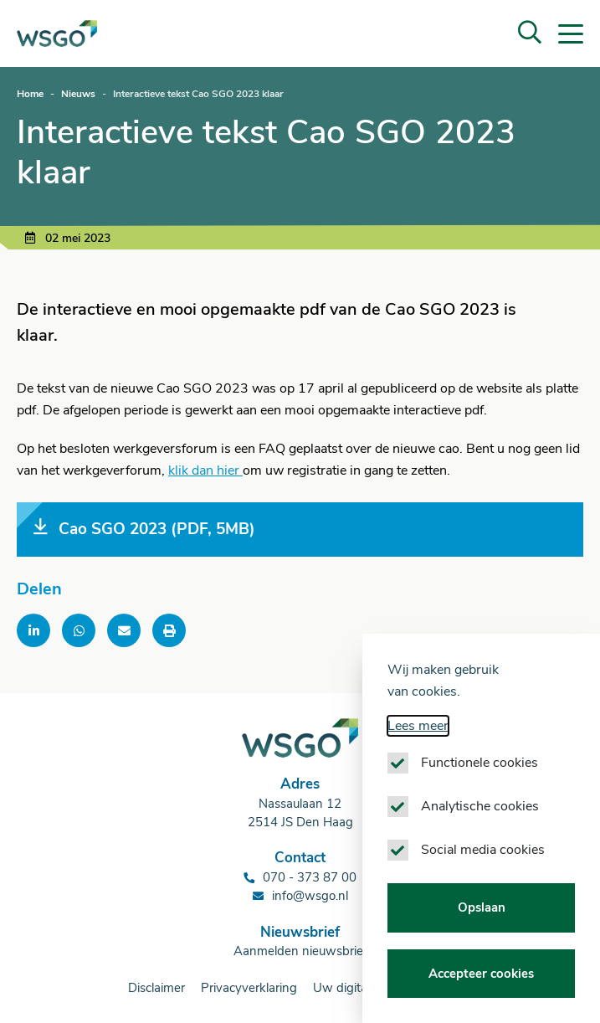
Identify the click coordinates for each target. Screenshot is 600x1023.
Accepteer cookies (481, 973)
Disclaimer (156, 987)
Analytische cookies (480, 806)
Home (30, 93)
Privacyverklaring (249, 987)
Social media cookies (483, 850)
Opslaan (481, 907)
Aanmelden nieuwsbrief (300, 951)
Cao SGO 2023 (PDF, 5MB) (144, 528)
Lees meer (418, 726)
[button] (529, 33)
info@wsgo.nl (310, 895)
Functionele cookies (479, 762)
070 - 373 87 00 (309, 877)
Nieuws (78, 93)
